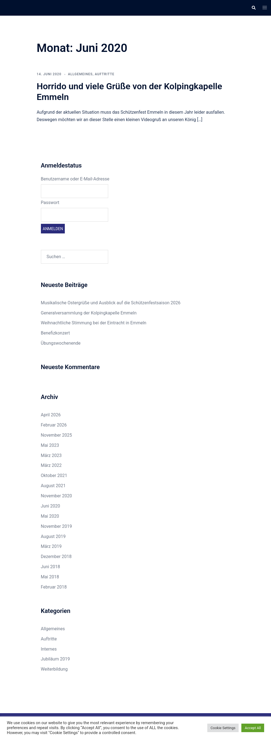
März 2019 (51, 546)
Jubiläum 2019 (55, 659)
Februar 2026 (54, 425)
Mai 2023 (50, 445)
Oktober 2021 (54, 475)
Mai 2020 (50, 516)
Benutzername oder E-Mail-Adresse (75, 179)
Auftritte (104, 74)
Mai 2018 (50, 576)
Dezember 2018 (56, 556)
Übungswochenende (61, 343)
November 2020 (56, 495)
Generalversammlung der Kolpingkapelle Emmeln (89, 313)
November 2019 (56, 526)
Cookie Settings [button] (223, 728)
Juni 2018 (50, 566)
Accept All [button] (253, 728)
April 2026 (51, 414)
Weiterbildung (54, 669)
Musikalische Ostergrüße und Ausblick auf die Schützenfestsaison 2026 (111, 302)
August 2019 (53, 536)
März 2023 (51, 455)
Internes (49, 649)
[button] (253, 7)
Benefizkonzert (55, 333)
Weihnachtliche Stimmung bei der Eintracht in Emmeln (93, 322)
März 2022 (51, 465)
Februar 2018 (54, 587)
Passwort (50, 202)
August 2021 (53, 485)
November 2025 (56, 435)
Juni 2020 (50, 506)
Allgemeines (80, 74)
